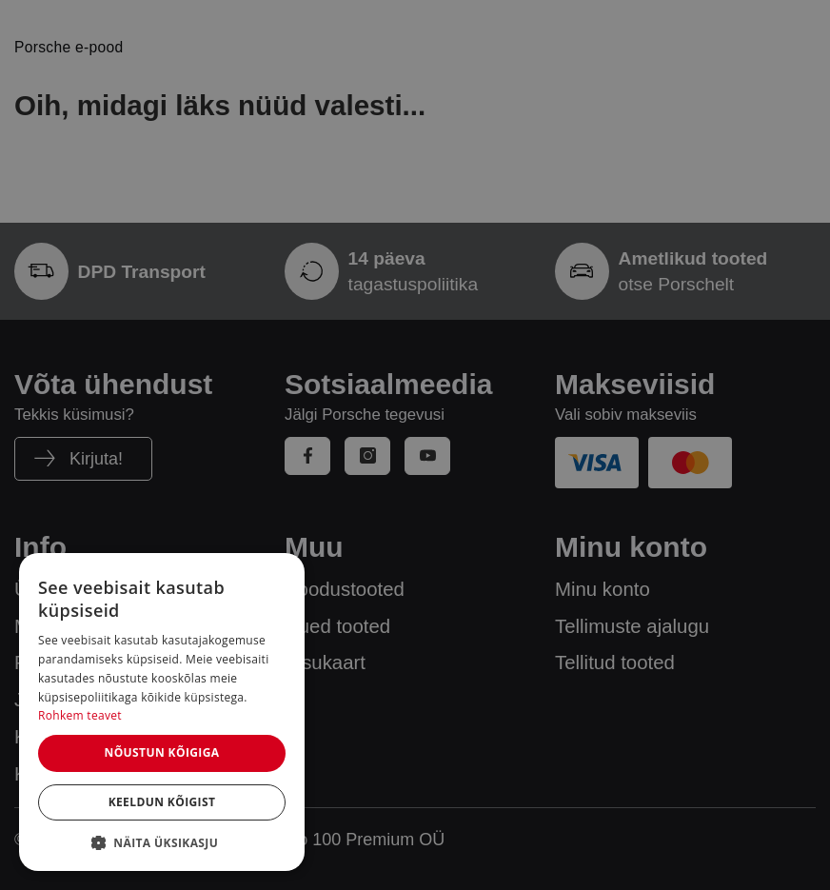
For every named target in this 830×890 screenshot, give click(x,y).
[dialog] (162, 712)
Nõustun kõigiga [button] (161, 752)
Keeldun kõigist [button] (162, 802)
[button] (162, 842)
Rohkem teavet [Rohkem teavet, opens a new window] (80, 715)
